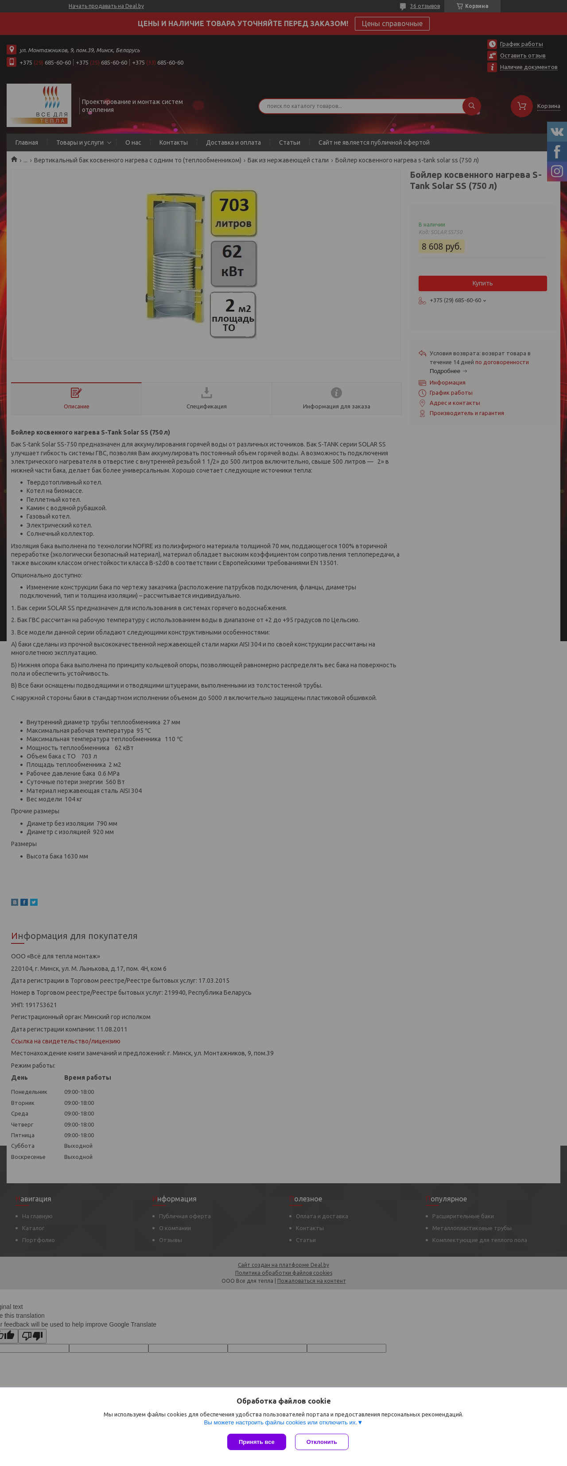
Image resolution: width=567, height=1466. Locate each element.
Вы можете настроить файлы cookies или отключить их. (280, 1422)
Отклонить (322, 1442)
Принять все (257, 1442)
